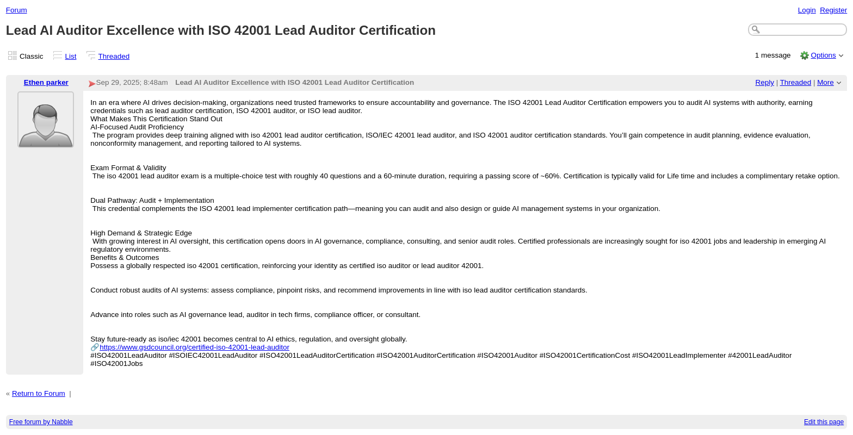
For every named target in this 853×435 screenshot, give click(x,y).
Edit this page (824, 422)
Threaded (114, 56)
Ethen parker (46, 82)
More (825, 82)
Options (823, 55)
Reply (765, 82)
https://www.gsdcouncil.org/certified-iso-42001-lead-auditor (194, 347)
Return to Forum (38, 393)
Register (833, 10)
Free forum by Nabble (41, 422)
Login (807, 10)
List (71, 56)
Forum (16, 10)
